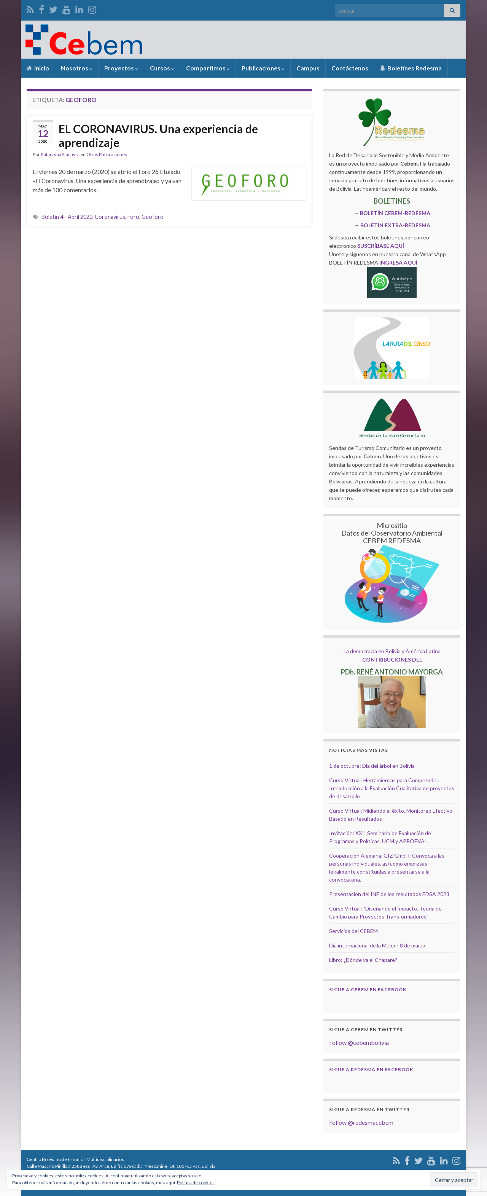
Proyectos (121, 68)
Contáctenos (349, 68)
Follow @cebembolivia (359, 1042)
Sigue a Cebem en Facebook (367, 989)
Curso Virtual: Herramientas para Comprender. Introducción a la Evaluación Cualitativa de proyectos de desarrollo (391, 788)
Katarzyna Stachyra (60, 154)
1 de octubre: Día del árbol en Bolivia (372, 765)
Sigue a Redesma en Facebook (371, 1069)
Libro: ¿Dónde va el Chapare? (363, 960)
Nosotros (76, 68)
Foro (133, 217)
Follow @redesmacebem (361, 1122)
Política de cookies (196, 1182)
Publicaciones (263, 68)
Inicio (38, 68)
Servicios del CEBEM (353, 931)
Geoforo (153, 217)
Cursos (162, 68)
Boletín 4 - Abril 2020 (66, 217)
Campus (308, 68)
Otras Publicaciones (106, 154)
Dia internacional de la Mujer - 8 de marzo (377, 945)
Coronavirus (110, 217)
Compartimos (208, 68)
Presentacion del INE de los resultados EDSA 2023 (389, 894)
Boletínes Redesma (411, 68)
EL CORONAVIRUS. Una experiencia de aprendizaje (158, 135)
